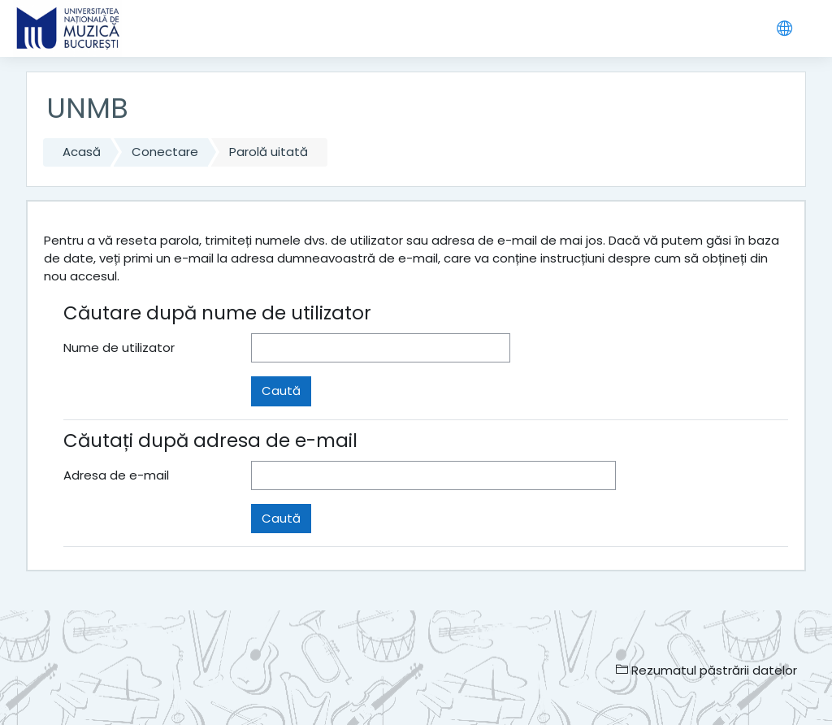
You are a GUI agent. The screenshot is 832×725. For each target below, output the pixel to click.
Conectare (165, 151)
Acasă (82, 151)
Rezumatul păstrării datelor (706, 670)
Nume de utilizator (119, 347)
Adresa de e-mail (116, 475)
